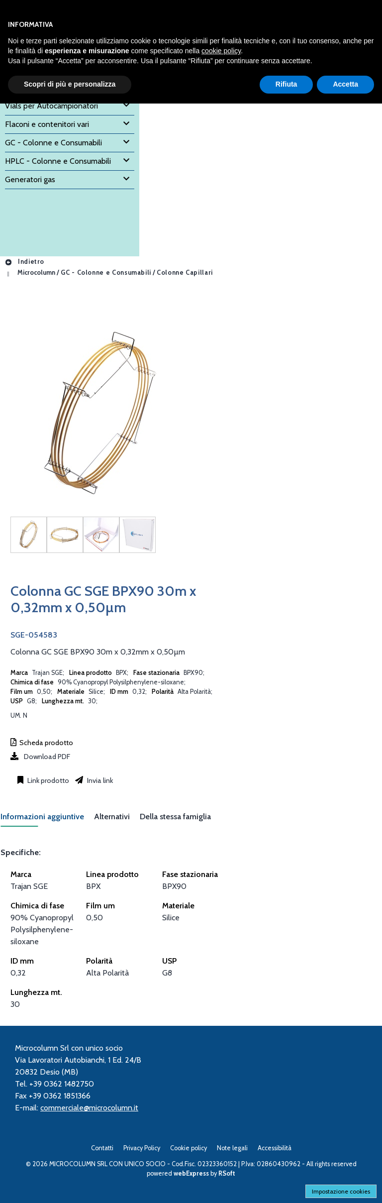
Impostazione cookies (341, 1191)
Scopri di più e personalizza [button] (69, 84)
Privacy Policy (141, 1148)
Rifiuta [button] (286, 84)
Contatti (102, 1148)
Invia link (99, 780)
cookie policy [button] (221, 51)
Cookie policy (188, 1148)
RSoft (226, 1173)
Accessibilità (274, 1148)
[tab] (47, 819)
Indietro (24, 261)
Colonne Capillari (185, 273)
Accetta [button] (345, 84)
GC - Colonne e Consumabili (106, 273)
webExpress (191, 1173)
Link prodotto (47, 780)
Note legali (232, 1148)
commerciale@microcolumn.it (89, 1107)
